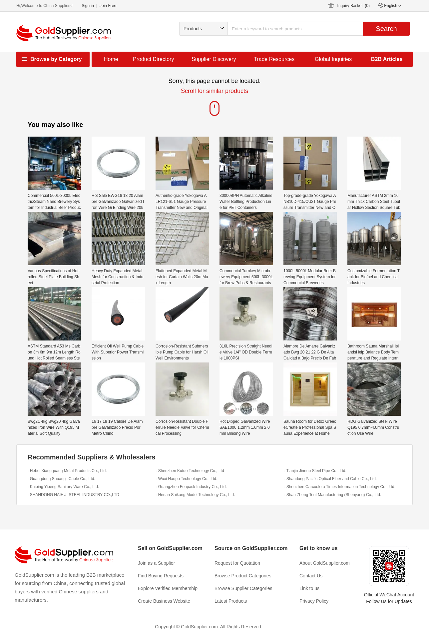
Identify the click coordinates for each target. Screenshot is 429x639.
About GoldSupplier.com (324, 563)
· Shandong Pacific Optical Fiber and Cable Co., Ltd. (330, 478)
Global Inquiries (333, 59)
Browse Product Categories (242, 575)
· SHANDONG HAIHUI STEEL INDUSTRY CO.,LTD (73, 494)
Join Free (108, 5)
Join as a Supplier (156, 563)
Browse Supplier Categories (243, 588)
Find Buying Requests (161, 575)
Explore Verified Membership (168, 588)
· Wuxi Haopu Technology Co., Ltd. (186, 478)
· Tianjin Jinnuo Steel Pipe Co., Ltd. (315, 470)
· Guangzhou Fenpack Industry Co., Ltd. (191, 486)
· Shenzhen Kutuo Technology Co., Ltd (190, 470)
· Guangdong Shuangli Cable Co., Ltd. (61, 478)
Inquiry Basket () (353, 5)
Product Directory (153, 59)
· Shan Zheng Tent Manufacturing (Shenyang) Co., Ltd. (332, 494)
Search (386, 28)
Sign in (88, 5)
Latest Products (230, 601)
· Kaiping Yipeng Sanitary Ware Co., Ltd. (63, 486)
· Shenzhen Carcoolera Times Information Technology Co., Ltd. (339, 486)
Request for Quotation (237, 563)
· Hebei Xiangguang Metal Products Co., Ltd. (67, 470)
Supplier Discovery (214, 59)
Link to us (309, 588)
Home (111, 59)
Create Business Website (164, 601)
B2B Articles (387, 59)
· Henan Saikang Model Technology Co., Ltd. (195, 494)
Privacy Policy (313, 601)
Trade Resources (274, 59)
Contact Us (310, 575)
